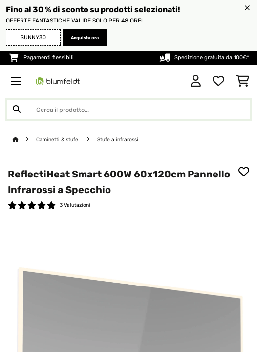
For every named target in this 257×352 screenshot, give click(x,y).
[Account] (196, 81)
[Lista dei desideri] (218, 81)
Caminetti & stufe (58, 139)
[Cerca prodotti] (128, 109)
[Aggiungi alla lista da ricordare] (243, 171)
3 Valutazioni (75, 205)
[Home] (24, 139)
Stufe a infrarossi (117, 139)
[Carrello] (242, 81)
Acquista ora (85, 37)
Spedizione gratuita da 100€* (211, 57)
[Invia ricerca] (17, 109)
